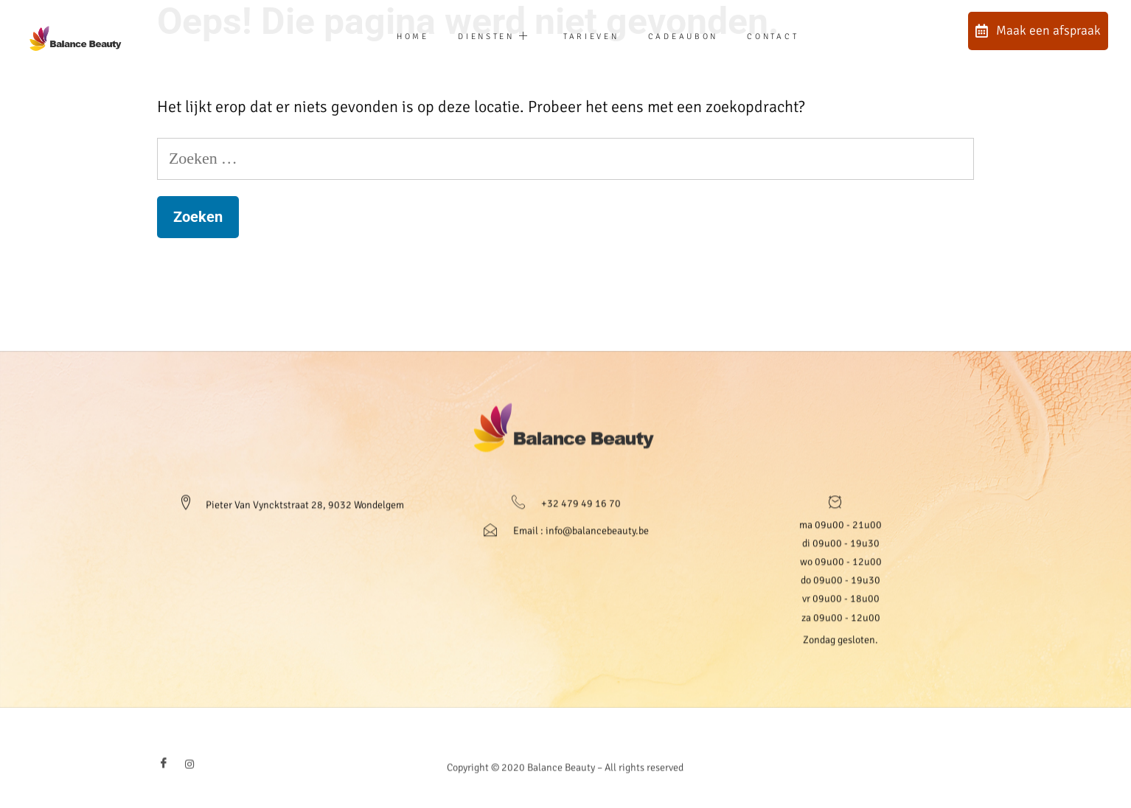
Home (382, 36)
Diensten (477, 36)
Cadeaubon (696, 36)
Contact (802, 36)
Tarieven (589, 36)
